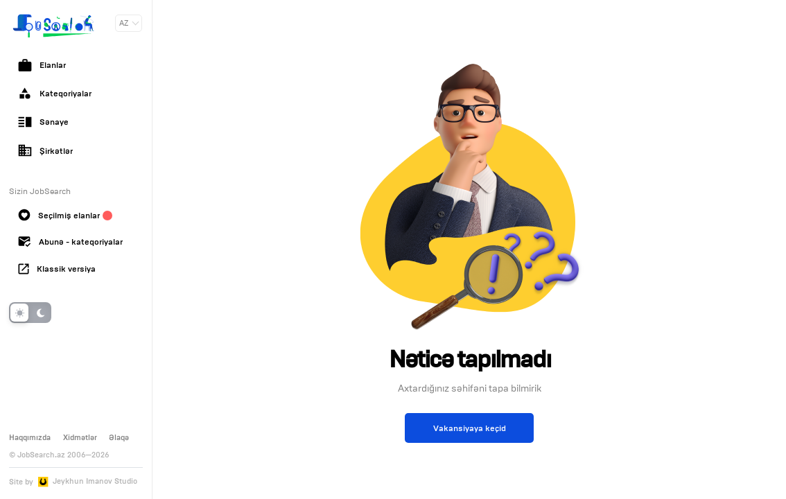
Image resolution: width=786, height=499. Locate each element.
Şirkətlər (45, 150)
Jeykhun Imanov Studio (95, 481)
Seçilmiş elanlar (65, 215)
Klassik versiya (57, 268)
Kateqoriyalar (54, 93)
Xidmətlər (80, 437)
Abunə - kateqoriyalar (70, 241)
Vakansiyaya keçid (469, 428)
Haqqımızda (30, 437)
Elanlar (42, 65)
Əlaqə (119, 437)
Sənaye (43, 122)
